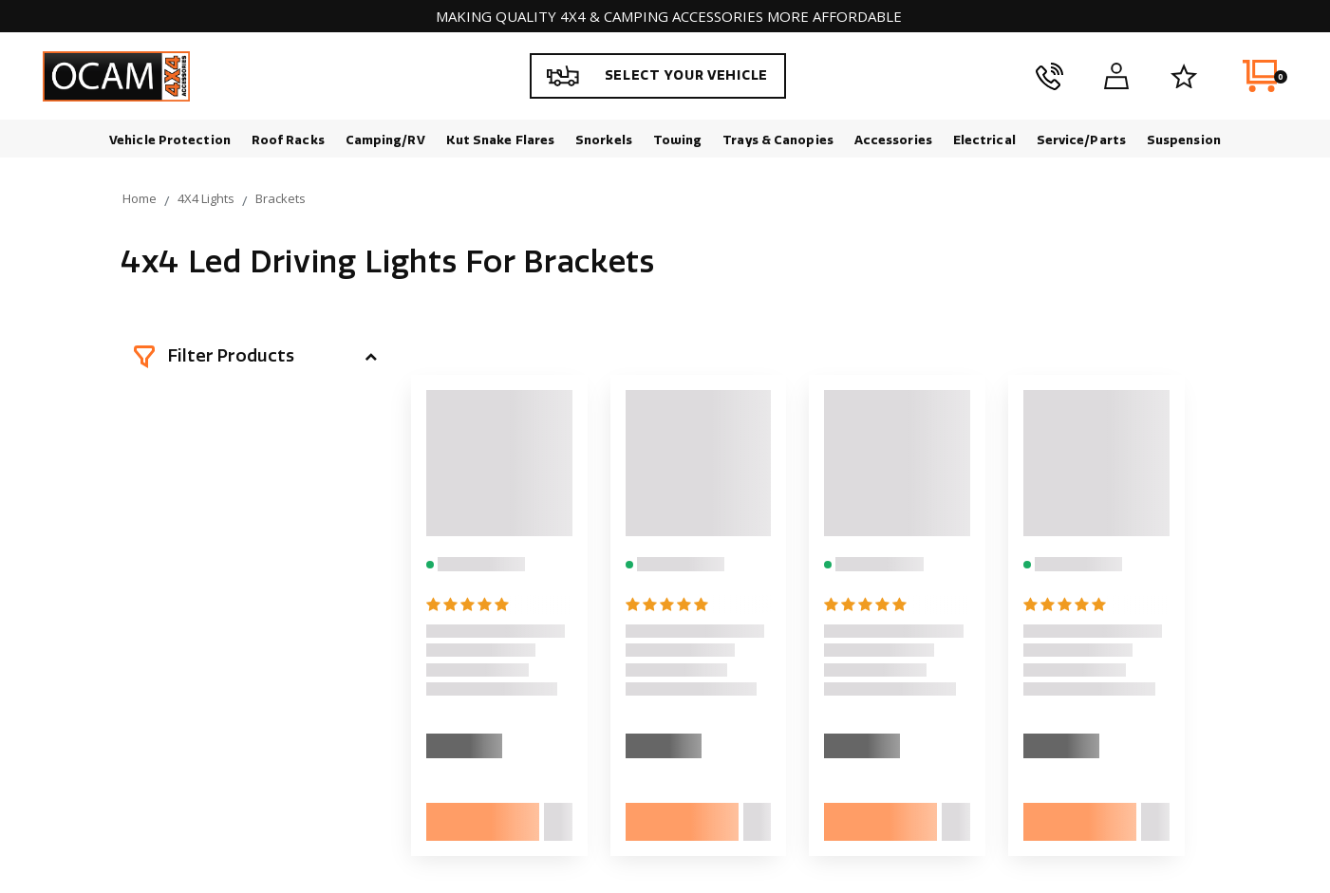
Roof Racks (288, 140)
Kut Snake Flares (500, 140)
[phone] (1049, 76)
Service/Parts (1081, 140)
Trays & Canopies (778, 140)
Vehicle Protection (170, 140)
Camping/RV (385, 140)
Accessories (893, 140)
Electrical (984, 140)
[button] (255, 356)
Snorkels (603, 140)
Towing (677, 140)
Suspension (1184, 140)
